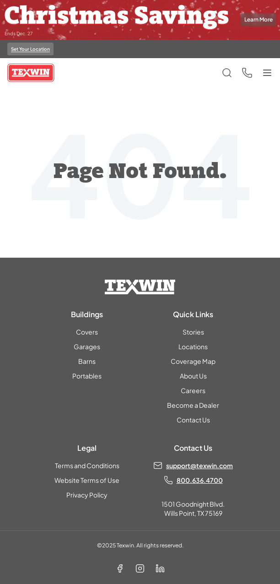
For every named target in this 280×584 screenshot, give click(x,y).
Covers (87, 332)
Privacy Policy (87, 495)
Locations (193, 346)
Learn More (258, 19)
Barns (87, 361)
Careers (193, 390)
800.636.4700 (200, 480)
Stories (193, 332)
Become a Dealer (193, 405)
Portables (87, 376)
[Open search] (227, 73)
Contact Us (193, 420)
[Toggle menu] (267, 73)
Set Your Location (30, 49)
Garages (87, 346)
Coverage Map (193, 361)
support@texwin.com (199, 465)
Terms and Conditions (87, 465)
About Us (193, 376)
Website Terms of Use (86, 480)
